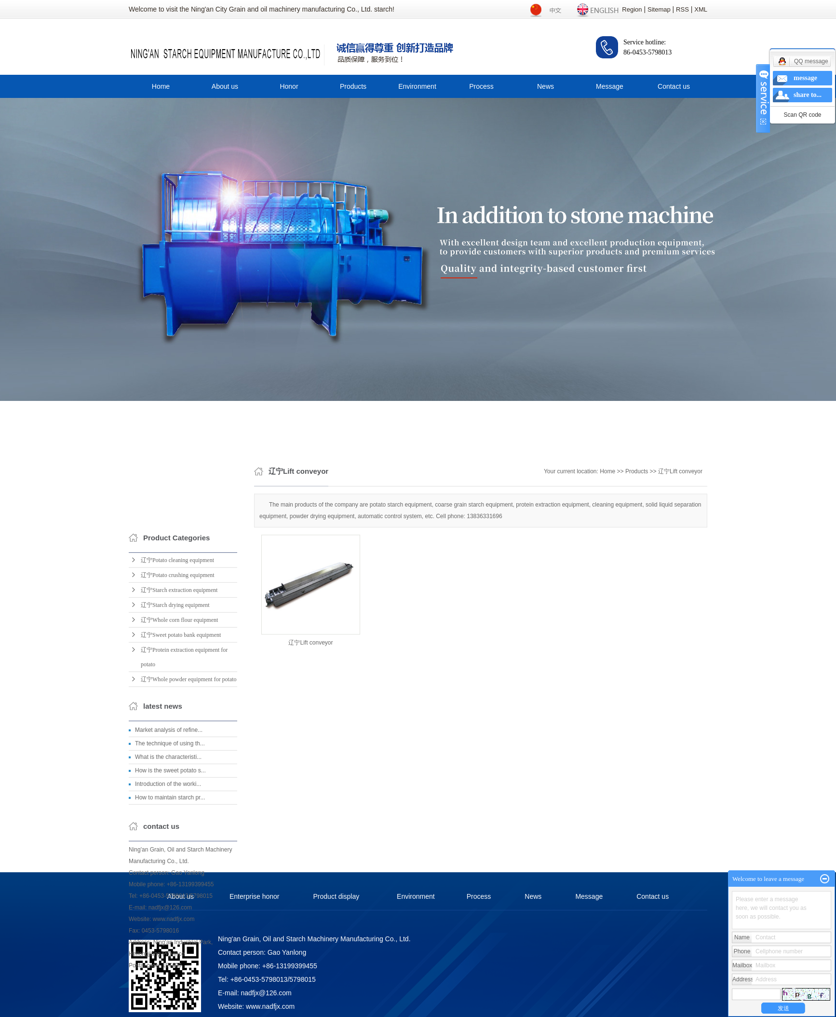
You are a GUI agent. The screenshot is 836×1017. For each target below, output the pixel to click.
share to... (808, 94)
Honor (289, 86)
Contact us (674, 86)
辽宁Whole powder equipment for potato (189, 788)
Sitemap (659, 9)
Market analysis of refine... (168, 839)
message (805, 78)
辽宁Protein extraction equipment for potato (184, 766)
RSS (682, 9)
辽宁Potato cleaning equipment (177, 669)
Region (632, 9)
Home (161, 86)
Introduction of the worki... (168, 893)
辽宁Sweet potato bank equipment (181, 744)
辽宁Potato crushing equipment (178, 684)
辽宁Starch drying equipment (175, 714)
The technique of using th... (170, 853)
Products (353, 86)
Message (609, 86)
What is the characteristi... (168, 866)
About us (225, 86)
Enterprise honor (254, 896)
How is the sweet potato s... (170, 880)
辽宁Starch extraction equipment (179, 699)
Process (481, 86)
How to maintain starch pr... (170, 907)
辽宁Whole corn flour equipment (179, 729)
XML (700, 9)
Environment (417, 86)
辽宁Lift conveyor (680, 519)
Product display (336, 896)
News (545, 86)
